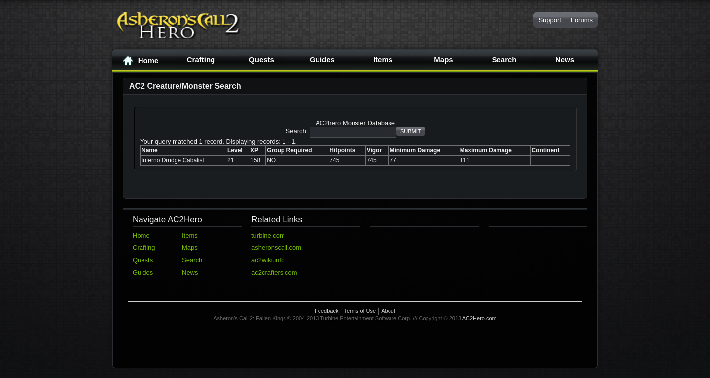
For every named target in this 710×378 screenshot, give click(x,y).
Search (504, 59)
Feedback (326, 311)
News (564, 59)
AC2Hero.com (479, 318)
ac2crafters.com (274, 272)
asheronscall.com (276, 247)
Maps (443, 59)
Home (140, 61)
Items (382, 59)
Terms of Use (360, 311)
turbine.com (268, 235)
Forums (582, 20)
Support (549, 20)
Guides (322, 59)
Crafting (201, 59)
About (388, 311)
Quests (261, 59)
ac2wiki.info (267, 260)
